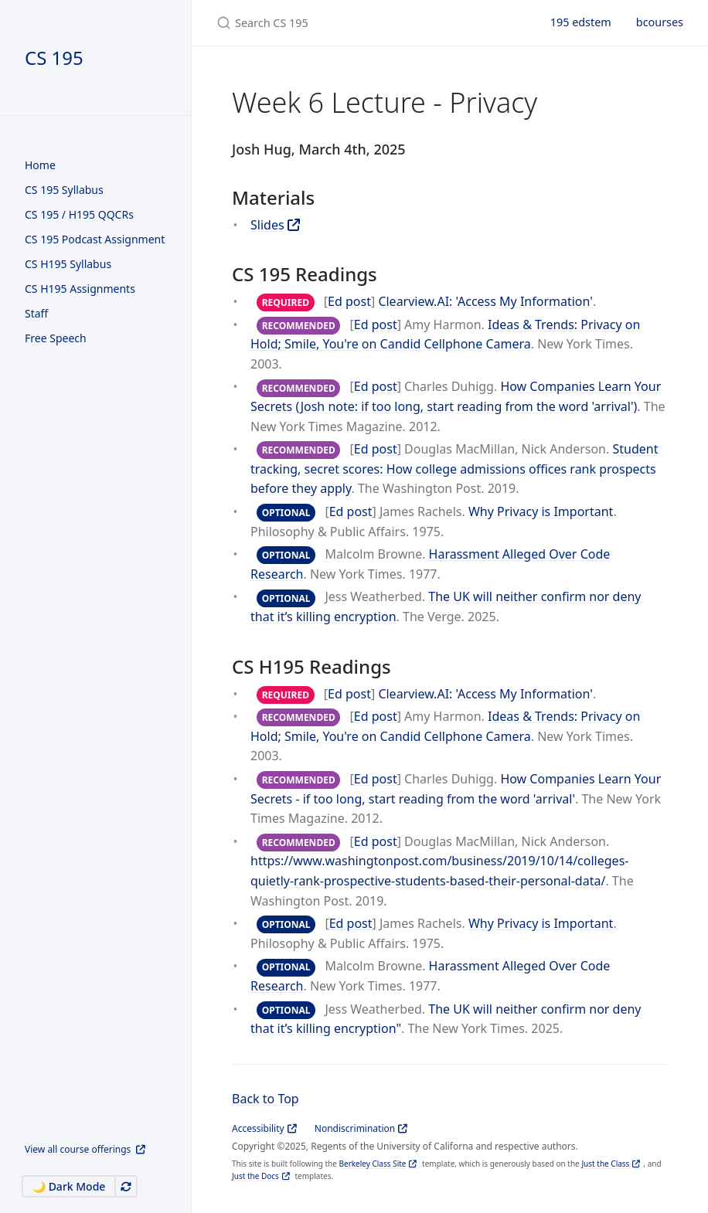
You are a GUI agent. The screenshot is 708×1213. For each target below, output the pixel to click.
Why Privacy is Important (541, 511)
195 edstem (580, 22)
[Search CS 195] (365, 23)
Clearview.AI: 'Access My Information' (485, 301)
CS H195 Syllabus (68, 264)
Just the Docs (255, 1176)
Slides (267, 224)
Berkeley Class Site (373, 1163)
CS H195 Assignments (80, 288)
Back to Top (265, 1098)
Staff (36, 313)
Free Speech (56, 338)
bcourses (659, 22)
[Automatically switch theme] (126, 1186)
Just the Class (605, 1163)
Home (40, 165)
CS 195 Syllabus (64, 189)
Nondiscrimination (355, 1128)
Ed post (349, 301)
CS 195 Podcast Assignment (95, 239)
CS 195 (54, 57)
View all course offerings (79, 1149)
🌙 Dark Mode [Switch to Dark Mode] (68, 1186)
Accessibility (258, 1128)
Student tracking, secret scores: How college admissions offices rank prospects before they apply (454, 468)
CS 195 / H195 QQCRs (79, 214)
